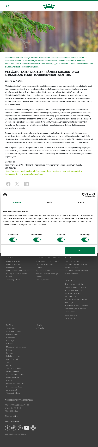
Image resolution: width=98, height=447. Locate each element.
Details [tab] (49, 202)
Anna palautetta (12, 421)
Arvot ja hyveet (12, 359)
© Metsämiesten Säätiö (15, 434)
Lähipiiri (9, 365)
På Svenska (39, 328)
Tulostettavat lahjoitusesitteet (76, 305)
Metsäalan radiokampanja (16, 347)
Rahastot (9, 344)
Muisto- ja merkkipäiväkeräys (76, 299)
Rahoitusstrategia (13, 356)
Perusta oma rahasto (73, 293)
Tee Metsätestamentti (73, 290)
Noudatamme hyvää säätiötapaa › (19, 399)
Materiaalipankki (12, 334)
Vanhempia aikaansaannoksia (76, 264)
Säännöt (9, 362)
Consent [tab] (17, 202)
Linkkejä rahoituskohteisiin (16, 273)
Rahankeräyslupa (71, 318)
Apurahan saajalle (13, 264)
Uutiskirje (10, 341)
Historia (9, 381)
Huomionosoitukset (14, 387)
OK (79, 250)
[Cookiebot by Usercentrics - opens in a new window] (84, 195)
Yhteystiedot (11, 328)
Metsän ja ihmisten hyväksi (75, 287)
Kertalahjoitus (70, 296)
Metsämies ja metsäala (15, 384)
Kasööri (9, 277)
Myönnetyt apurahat (14, 267)
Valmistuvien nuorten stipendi (47, 261)
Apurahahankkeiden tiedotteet (18, 270)
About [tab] (81, 202)
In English (39, 325)
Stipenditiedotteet (71, 273)
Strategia (9, 353)
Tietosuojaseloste (13, 280)
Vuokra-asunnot (12, 371)
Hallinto (9, 350)
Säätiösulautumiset (13, 368)
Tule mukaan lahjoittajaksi (75, 284)
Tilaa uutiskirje (11, 416)
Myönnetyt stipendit (43, 270)
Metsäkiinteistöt (12, 377)
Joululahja (69, 302)
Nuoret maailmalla (72, 267)
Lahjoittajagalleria (71, 315)
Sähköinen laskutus (13, 331)
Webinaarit (10, 337)
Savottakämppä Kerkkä (15, 374)
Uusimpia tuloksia (72, 261)
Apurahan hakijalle (13, 261)
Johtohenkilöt (11, 390)
